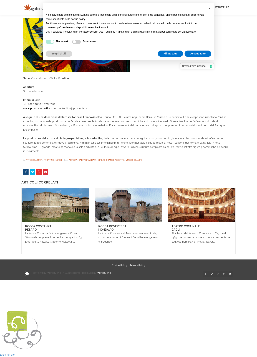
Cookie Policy (119, 265)
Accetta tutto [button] (198, 53)
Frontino (49, 160)
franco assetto (115, 160)
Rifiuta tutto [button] (170, 53)
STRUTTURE (222, 7)
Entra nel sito (7, 354)
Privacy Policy (137, 265)
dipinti (101, 160)
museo (129, 160)
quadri (138, 160)
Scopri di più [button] (59, 53)
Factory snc (104, 273)
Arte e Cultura (34, 160)
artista (73, 160)
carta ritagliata (87, 160)
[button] (209, 8)
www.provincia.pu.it (35, 108)
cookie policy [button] (78, 19)
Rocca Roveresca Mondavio (112, 228)
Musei (59, 160)
